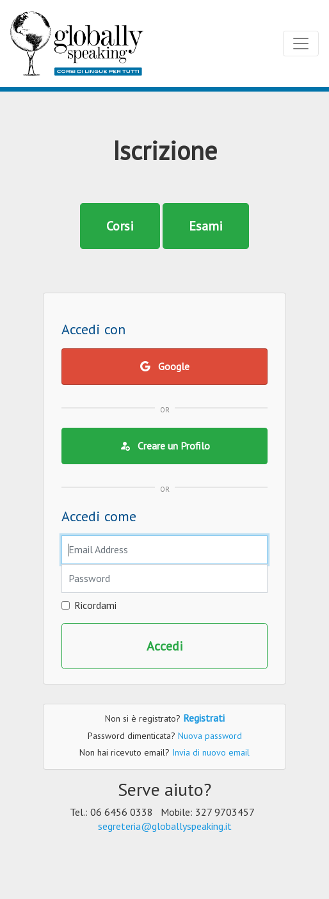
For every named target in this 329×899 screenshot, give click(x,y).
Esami (206, 226)
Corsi (120, 226)
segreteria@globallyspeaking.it (165, 826)
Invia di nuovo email (211, 752)
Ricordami (95, 605)
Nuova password (210, 735)
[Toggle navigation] (301, 43)
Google (164, 366)
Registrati (204, 717)
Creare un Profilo (165, 445)
